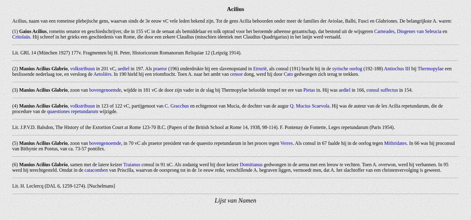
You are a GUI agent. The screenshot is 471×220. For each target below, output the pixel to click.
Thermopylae (431, 68)
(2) (15, 68)
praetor (160, 68)
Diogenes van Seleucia (419, 31)
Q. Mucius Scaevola (309, 105)
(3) (15, 90)
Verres (286, 143)
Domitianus (251, 164)
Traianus (131, 164)
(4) (15, 105)
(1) (15, 31)
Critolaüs (21, 36)
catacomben (96, 170)
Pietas (309, 90)
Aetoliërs (102, 74)
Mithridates (395, 143)
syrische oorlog (347, 68)
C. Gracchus (177, 105)
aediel (123, 68)
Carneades (384, 31)
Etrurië (259, 68)
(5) (15, 143)
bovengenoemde (105, 90)
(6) (15, 164)
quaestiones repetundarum (72, 111)
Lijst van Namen (235, 200)
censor (236, 74)
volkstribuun (82, 68)
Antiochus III (397, 68)
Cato (288, 74)
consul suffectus (382, 90)
